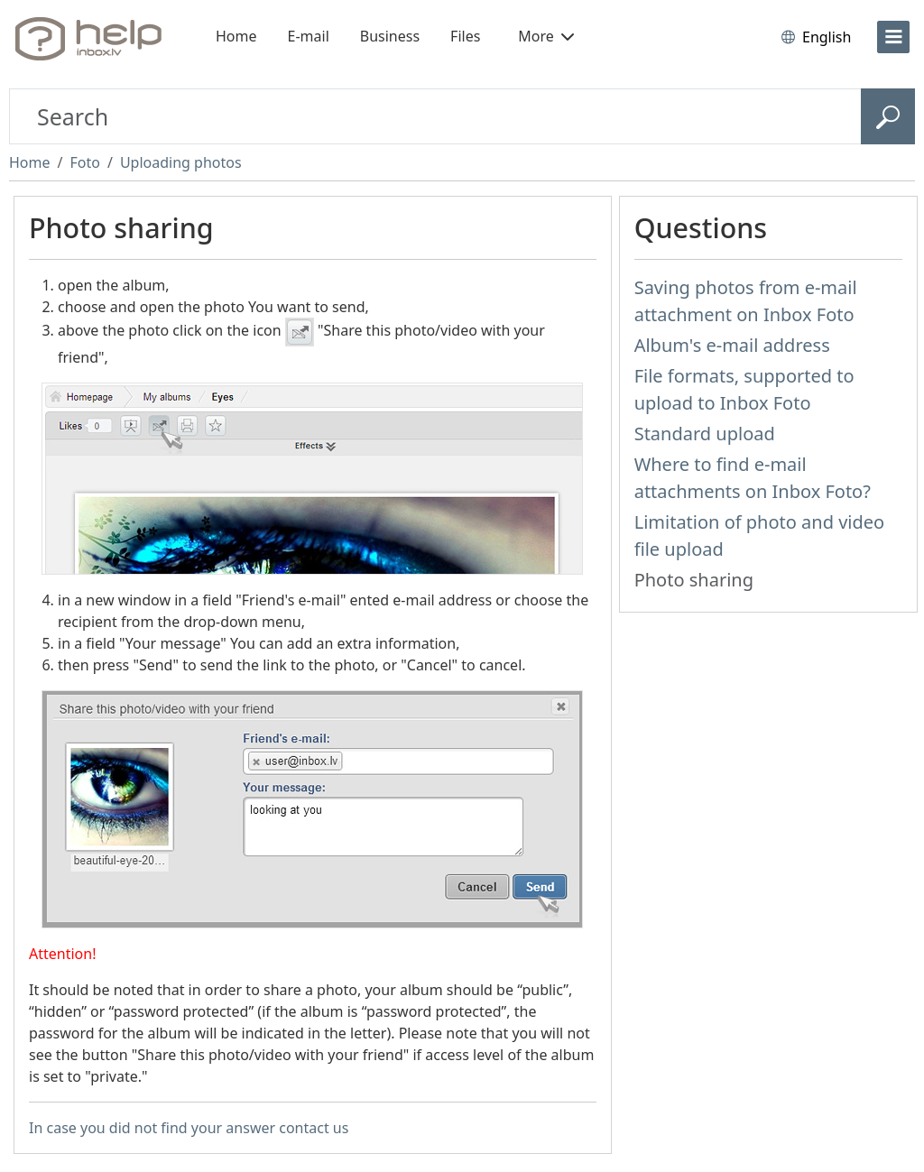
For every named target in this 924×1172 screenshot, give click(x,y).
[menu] (893, 37)
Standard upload (704, 433)
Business (390, 36)
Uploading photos (181, 162)
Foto (84, 162)
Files (465, 36)
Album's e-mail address (732, 345)
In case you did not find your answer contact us (188, 1128)
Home (236, 36)
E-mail (308, 36)
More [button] (546, 36)
